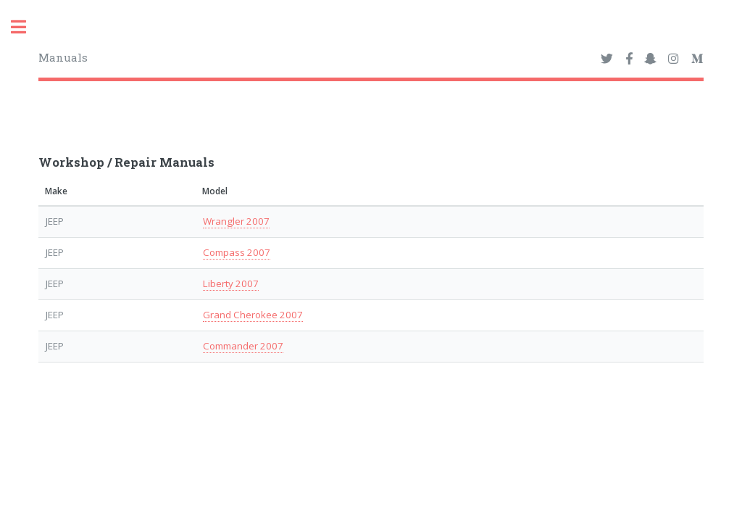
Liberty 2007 (231, 283)
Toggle (26, 27)
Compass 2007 (236, 252)
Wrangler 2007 (236, 221)
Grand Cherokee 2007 (253, 314)
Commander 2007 (243, 345)
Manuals (63, 57)
